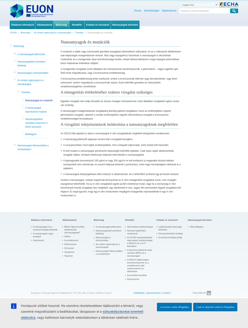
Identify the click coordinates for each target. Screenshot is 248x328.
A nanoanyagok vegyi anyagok (43, 235)
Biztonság (19, 46)
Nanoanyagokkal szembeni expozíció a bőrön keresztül (36, 123)
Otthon (67, 236)
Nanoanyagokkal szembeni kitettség (31, 63)
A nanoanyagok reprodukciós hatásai (36, 109)
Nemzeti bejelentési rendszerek (136, 232)
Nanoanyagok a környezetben (32, 73)
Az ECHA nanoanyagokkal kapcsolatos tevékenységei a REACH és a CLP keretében (139, 241)
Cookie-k (167, 293)
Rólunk (137, 10)
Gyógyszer (69, 252)
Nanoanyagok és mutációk (39, 100)
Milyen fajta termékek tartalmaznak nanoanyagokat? (74, 230)
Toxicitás (25, 92)
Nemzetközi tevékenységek (140, 227)
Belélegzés (31, 134)
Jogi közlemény (153, 293)
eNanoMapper (196, 227)
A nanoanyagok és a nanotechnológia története (45, 228)
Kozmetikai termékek (137, 275)
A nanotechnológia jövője (170, 237)
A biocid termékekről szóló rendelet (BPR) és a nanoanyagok (139, 253)
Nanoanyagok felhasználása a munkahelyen (33, 147)
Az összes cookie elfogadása (174, 306)
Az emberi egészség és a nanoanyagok (30, 82)
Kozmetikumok (71, 240)
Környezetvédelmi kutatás (170, 233)
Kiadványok (38, 240)
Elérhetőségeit (151, 10)
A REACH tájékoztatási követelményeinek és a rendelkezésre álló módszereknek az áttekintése (138, 266)
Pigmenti (68, 256)
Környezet (69, 248)
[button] (11, 45)
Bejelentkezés (169, 10)
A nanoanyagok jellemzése (31, 54)
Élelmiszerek (70, 244)
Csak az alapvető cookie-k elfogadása (215, 306)
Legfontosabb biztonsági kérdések (170, 228)
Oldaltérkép (138, 293)
